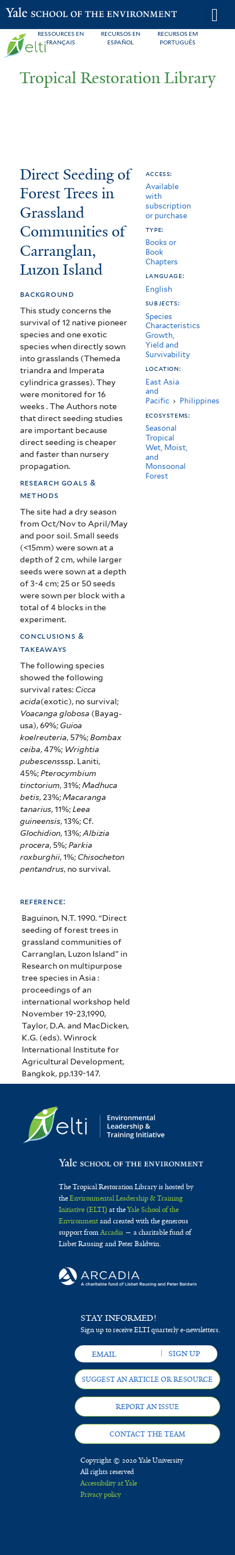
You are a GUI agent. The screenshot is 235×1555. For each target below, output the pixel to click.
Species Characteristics (172, 321)
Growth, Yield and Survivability (167, 345)
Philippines (200, 401)
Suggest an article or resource (147, 1379)
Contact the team (147, 1434)
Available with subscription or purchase (168, 200)
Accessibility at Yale (108, 1483)
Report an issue (147, 1406)
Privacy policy (100, 1494)
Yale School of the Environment (34, 13)
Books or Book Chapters (161, 252)
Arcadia (111, 1232)
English (158, 289)
